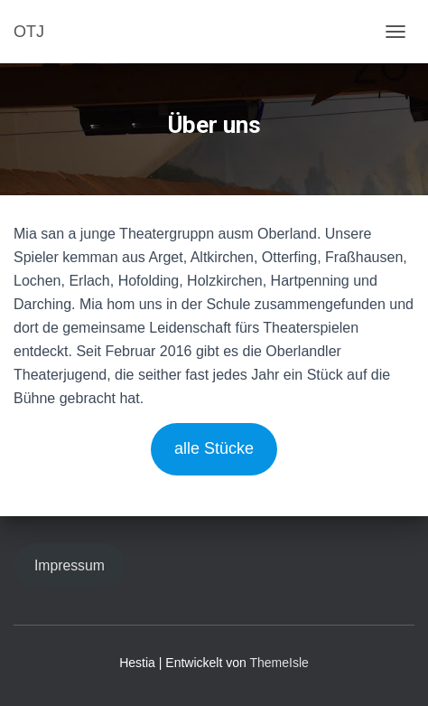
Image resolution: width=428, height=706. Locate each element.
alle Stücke (214, 448)
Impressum (69, 565)
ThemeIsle (278, 662)
